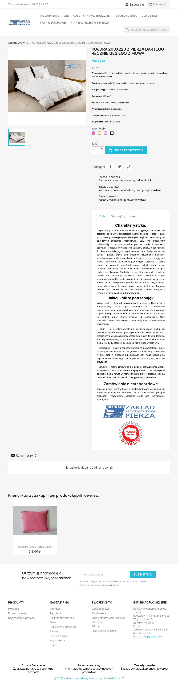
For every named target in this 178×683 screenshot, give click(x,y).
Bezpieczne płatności (63, 627)
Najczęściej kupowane (21, 618)
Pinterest (128, 166)
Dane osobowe (101, 608)
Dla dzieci (149, 16)
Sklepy (54, 645)
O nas (53, 622)
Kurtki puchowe (53, 23)
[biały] (112, 133)
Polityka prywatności (62, 618)
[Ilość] (96, 150)
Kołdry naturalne (54, 16)
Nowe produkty (17, 613)
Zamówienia (99, 613)
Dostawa (55, 608)
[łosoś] (106, 133)
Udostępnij (110, 166)
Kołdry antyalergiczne (91, 16)
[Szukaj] (147, 29)
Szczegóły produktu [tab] (124, 216)
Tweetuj (119, 166)
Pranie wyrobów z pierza (89, 23)
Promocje (14, 608)
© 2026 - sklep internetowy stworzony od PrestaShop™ (89, 678)
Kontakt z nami (58, 636)
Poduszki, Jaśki (125, 16)
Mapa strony (57, 640)
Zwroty (54, 631)
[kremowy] (100, 133)
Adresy (96, 626)
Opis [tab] (102, 216)
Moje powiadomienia (104, 630)
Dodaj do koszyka (126, 150)
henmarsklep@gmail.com (148, 636)
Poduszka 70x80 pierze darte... (35, 546)
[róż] (94, 133)
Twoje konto (102, 602)
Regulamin (56, 613)
